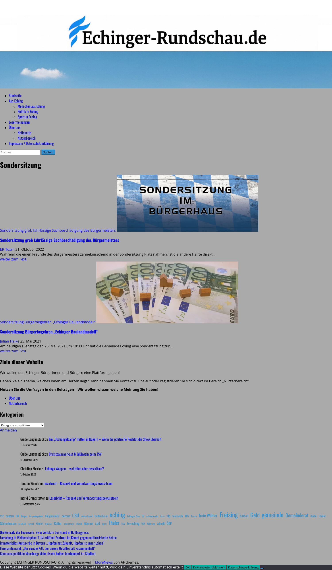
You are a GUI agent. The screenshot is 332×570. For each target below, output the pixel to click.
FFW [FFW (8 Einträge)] (187, 516)
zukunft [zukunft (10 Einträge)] (161, 524)
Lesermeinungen (19, 122)
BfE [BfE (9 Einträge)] (17, 516)
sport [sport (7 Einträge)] (104, 524)
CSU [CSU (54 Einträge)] (75, 515)
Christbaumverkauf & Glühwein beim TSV (75, 454)
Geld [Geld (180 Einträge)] (255, 514)
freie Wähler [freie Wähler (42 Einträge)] (208, 515)
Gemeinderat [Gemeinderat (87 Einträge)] (297, 515)
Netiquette (24, 132)
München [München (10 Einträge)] (88, 524)
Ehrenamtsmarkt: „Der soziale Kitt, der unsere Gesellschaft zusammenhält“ (47, 548)
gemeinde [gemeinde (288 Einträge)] (272, 514)
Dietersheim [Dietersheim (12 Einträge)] (101, 516)
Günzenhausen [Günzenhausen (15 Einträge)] (8, 523)
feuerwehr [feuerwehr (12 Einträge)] (177, 516)
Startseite (15, 95)
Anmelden (8, 430)
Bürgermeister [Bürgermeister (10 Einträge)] (52, 516)
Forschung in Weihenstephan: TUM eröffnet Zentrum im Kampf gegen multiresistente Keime (58, 537)
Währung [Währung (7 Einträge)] (151, 524)
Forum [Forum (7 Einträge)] (194, 516)
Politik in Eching (28, 111)
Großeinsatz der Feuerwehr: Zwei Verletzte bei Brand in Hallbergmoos (44, 532)
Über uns (14, 127)
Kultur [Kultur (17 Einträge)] (58, 523)
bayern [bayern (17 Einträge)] (10, 515)
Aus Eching (16, 101)
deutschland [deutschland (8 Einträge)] (87, 516)
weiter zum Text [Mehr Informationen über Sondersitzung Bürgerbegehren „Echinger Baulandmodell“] (13, 351)
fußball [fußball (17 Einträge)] (244, 515)
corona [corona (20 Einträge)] (66, 515)
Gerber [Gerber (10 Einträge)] (314, 516)
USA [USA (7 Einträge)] (143, 524)
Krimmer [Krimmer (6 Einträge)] (48, 524)
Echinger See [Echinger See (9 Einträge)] (133, 516)
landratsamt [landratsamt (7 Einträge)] (69, 524)
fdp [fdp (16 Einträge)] (168, 515)
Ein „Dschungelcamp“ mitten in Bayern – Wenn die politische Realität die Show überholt (105, 439)
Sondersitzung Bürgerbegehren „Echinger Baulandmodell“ (47, 322)
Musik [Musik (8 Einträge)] (79, 524)
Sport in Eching (27, 116)
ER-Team (7, 249)
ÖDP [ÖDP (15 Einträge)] (169, 523)
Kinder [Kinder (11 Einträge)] (39, 523)
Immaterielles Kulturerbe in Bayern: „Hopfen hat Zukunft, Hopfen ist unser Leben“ (52, 543)
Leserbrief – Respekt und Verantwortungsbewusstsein (78, 483)
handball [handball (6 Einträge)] (22, 524)
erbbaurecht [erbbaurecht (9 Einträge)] (152, 516)
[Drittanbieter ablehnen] (262, 568)
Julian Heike (10, 341)
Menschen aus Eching (31, 106)
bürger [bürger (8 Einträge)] (24, 516)
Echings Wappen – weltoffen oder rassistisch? (74, 468)
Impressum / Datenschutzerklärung (31, 143)
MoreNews (104, 562)
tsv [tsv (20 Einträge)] (123, 523)
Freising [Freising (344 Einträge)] (229, 514)
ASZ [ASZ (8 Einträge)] (2, 516)
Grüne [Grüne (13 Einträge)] (322, 516)
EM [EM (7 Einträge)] (143, 516)
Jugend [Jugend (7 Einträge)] (31, 524)
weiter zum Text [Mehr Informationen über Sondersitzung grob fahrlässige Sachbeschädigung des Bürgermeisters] (13, 259)
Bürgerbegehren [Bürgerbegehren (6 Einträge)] (36, 516)
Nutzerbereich (27, 138)
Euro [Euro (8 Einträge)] (162, 516)
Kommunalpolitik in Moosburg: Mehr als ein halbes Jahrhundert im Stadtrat (48, 553)
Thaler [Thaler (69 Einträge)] (114, 522)
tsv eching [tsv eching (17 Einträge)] (133, 523)
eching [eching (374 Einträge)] (117, 514)
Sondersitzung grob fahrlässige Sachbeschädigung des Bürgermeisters (58, 230)
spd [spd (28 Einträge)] (97, 523)
